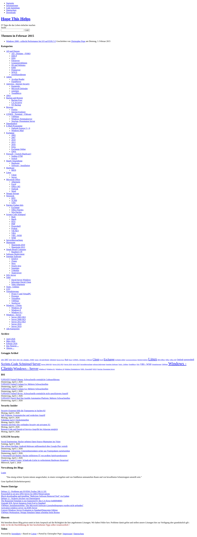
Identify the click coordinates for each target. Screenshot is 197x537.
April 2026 (10, 339)
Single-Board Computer (16, 249)
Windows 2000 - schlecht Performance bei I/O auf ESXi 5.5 (31, 41)
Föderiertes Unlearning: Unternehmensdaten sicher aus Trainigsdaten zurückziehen (35, 451)
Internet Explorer (18, 112)
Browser (9, 107)
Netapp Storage (12, 193)
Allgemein (15, 182)
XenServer (15, 303)
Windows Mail (17, 130)
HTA (13, 221)
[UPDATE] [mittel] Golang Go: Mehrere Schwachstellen (24, 384)
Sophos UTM (17, 156)
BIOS (13, 170)
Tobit (8, 277)
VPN (13, 203)
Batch (13, 219)
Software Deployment (15, 254)
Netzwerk (10, 196)
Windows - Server (13, 315)
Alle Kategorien (13, 329)
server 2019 (76, 364)
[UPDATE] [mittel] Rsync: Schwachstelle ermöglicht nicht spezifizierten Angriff (34, 393)
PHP (13, 224)
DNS (13, 58)
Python (14, 228)
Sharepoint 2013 (18, 247)
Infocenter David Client (21, 282)
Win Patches (16, 212)
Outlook (14, 189)
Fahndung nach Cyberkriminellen (15, 420)
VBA (13, 233)
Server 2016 (16, 324)
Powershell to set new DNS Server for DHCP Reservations (25, 494)
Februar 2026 (11, 343)
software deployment (99, 364)
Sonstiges (15, 268)
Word (13, 191)
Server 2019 (16, 326)
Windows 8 (16, 310)
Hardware (15, 163)
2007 (13, 137)
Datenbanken (11, 123)
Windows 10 (16, 308)
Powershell (16, 226)
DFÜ (13, 198)
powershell (189, 359)
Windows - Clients (14, 305)
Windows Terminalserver (21, 119)
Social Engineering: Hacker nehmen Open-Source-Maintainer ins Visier (31, 441)
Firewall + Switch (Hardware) (18, 154)
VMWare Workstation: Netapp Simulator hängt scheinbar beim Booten (30, 512)
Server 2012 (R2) (18, 322)
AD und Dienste (13, 51)
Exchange (10, 133)
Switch (14, 158)
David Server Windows (21, 280)
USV (8, 289)
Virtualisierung (12, 291)
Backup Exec (16, 100)
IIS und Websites (18, 65)
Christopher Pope (78, 41)
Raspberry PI (16, 252)
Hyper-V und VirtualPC (21, 294)
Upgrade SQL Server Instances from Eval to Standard (23, 503)
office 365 (173, 360)
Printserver (15, 70)
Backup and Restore (14, 98)
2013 (13, 142)
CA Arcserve (16, 102)
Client (13, 175)
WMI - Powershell (86, 369)
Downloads (11, 12)
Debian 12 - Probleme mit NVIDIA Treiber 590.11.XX (23, 491)
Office (167, 360)
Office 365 (15, 186)
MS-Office (161, 360)
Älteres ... (10, 348)
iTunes (14, 261)
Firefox (14, 109)
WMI (13, 238)
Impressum (67, 534)
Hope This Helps (15, 18)
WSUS (14, 72)
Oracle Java (16, 266)
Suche (3, 27)
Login (3, 473)
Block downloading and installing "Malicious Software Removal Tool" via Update (35, 496)
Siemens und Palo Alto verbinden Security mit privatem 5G (25, 425)
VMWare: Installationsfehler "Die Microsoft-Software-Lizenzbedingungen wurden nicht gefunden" (42, 505)
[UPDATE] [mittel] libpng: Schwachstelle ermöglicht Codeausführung (30, 379)
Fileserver (15, 60)
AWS (8, 95)
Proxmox (15, 296)
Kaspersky (15, 86)
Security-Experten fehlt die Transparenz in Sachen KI (23, 411)
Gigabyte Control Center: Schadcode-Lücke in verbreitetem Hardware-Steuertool (34, 460)
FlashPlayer (16, 81)
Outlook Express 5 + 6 (20, 128)
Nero (13, 263)
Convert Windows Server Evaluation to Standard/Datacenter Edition (29, 510)
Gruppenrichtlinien (19, 63)
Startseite (10, 3)
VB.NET (15, 231)
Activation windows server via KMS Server (19, 508)
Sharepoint (10, 242)
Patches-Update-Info (14, 205)
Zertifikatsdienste (18, 74)
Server (14, 177)
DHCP (14, 56)
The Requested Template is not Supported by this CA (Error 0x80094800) (31, 501)
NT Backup (16, 105)
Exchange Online (18, 149)
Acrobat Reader (17, 79)
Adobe (9, 77)
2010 (13, 140)
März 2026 (10, 341)
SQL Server (11, 275)
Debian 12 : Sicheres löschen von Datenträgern (20, 498)
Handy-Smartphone (14, 161)
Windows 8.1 (16, 312)
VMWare (15, 116)
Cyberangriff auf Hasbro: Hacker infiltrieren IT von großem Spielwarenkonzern (34, 455)
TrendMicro (16, 93)
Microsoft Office (13, 179)
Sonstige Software (13, 256)
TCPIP (14, 200)
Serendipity (16, 534)
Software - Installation (20, 165)
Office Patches (17, 210)
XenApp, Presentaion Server (23, 121)
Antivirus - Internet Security (18, 84)
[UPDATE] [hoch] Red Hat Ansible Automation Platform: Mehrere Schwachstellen (35, 398)
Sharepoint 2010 (18, 245)
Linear (34, 534)
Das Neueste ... (12, 346)
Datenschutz (11, 10)
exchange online (120, 360)
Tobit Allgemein (18, 284)
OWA (13, 151)
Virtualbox (15, 298)
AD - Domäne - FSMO (21, 53)
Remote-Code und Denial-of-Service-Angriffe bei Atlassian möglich (29, 429)
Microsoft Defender (19, 88)
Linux (8, 172)
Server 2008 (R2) (18, 319)
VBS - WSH (16, 235)
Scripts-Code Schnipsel (16, 214)
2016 (13, 144)
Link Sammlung (13, 8)
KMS (13, 67)
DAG (13, 147)
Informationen (12, 5)
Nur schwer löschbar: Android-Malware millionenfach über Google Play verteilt (34, 446)
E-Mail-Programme (14, 126)
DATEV (14, 259)
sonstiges (15, 91)
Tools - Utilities (12, 287)
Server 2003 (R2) (18, 317)
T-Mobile (15, 270)
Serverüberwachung (14, 240)
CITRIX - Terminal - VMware (18, 114)
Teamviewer (16, 273)
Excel (13, 184)
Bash (13, 217)
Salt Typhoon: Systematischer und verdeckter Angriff (23, 415)
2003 (13, 135)
